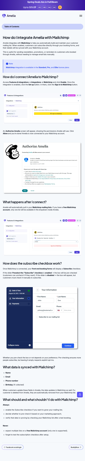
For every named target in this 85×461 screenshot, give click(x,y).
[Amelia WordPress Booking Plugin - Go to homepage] (8, 16)
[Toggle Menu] (81, 16)
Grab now (60, 7)
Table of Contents (11, 27)
